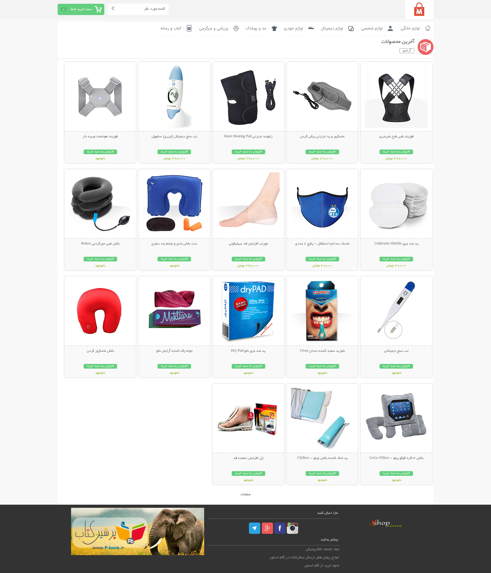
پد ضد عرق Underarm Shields (396, 244)
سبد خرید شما (81, 9)
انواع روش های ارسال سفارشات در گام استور (304, 557)
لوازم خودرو (293, 28)
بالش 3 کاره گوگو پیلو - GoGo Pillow (396, 458)
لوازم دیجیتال (332, 28)
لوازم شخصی (372, 28)
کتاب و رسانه (170, 28)
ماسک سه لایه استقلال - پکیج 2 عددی (322, 244)
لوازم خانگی (410, 28)
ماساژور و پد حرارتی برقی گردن (322, 137)
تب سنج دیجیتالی (396, 351)
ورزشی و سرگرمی (213, 28)
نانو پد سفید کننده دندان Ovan (322, 351)
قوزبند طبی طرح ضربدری (396, 137)
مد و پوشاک (256, 28)
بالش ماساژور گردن (100, 351)
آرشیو (407, 51)
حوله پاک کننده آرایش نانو (174, 351)
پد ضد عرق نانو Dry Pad (248, 351)
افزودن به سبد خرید (396, 152)
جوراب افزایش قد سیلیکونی (248, 244)
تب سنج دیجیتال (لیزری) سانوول (174, 137)
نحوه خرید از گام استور (321, 566)
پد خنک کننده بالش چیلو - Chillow (322, 458)
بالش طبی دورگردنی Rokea (100, 244)
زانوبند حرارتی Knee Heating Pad (248, 137)
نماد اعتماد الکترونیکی (322, 549)
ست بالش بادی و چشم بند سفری (174, 244)
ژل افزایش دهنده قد (248, 458)
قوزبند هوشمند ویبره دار (100, 137)
